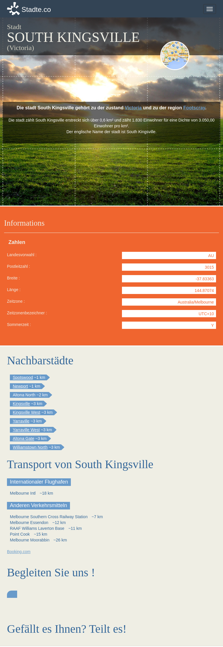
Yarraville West (26, 429)
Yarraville (21, 421)
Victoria (133, 107)
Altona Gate (23, 438)
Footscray (194, 107)
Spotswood (23, 377)
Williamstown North (30, 447)
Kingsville (21, 403)
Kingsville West (26, 412)
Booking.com (18, 551)
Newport (20, 386)
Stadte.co (36, 9)
